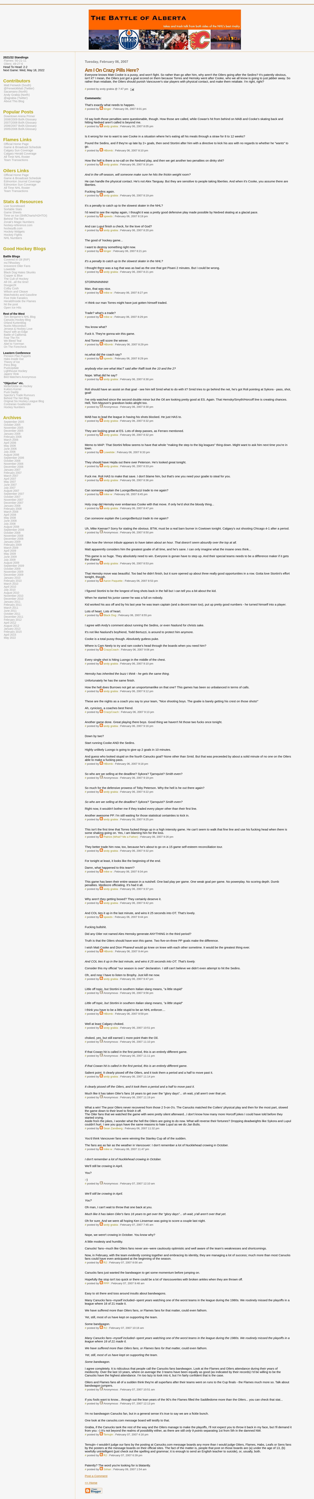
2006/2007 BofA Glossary (20, 125)
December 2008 (13, 538)
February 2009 (13, 544)
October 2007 (12, 496)
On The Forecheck (15, 346)
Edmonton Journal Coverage (22, 181)
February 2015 (13, 631)
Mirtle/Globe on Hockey (18, 386)
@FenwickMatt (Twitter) (19, 88)
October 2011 (12, 613)
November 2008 (13, 535)
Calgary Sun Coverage (18, 150)
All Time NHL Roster (17, 156)
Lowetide (109, 452)
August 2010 (11, 592)
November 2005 (13, 427)
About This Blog (14, 101)
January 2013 (12, 628)
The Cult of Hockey (16, 278)
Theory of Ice (12, 362)
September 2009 (14, 565)
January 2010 (12, 577)
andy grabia (111, 126)
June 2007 (10, 484)
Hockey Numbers (14, 407)
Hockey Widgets (14, 231)
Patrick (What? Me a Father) (121, 836)
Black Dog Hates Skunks (20, 272)
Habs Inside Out (13, 359)
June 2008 (10, 520)
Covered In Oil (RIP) (17, 259)
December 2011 (13, 616)
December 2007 (13, 502)
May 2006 (10, 445)
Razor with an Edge (16, 331)
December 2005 (13, 430)
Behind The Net (14, 218)
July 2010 (10, 589)
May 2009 (10, 553)
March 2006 (11, 439)
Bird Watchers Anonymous (20, 377)
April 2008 (10, 514)
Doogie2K (10, 285)
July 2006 (10, 451)
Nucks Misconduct (15, 325)
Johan (107, 1469)
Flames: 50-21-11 (15, 60)
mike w (108, 292)
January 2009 (12, 541)
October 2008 (12, 532)
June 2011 (10, 610)
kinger (107, 108)
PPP (106, 1283)
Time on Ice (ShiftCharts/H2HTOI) (25, 215)
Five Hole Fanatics (16, 298)
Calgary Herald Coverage (20, 153)
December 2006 (13, 466)
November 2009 (13, 571)
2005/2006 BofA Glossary (20, 129)
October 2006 (12, 460)
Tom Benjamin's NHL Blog (19, 316)
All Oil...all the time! (16, 282)
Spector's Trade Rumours (19, 395)
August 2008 (11, 526)
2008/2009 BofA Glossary (20, 119)
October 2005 (12, 424)
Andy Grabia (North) (17, 94)
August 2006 (11, 454)
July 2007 (10, 487)
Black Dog (110, 615)
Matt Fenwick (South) (17, 85)
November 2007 (13, 499)
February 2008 (13, 508)
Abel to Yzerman (14, 343)
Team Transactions (16, 160)
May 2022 (10, 637)
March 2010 (11, 583)
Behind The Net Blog (16, 398)
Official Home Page (16, 144)
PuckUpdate (11, 368)
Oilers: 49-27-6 (13, 63)
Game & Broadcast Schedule (22, 147)
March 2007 (11, 475)
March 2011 (11, 607)
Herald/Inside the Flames (20, 301)
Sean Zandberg (113, 1128)
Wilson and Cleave (16, 291)
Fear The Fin (11, 337)
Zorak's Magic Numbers (19, 222)
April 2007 (10, 478)
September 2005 (14, 421)
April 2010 (10, 586)
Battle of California (15, 334)
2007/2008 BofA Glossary (20, 122)
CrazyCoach (111, 649)
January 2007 (12, 469)
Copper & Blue (13, 275)
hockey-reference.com (18, 225)
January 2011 (12, 601)
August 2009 (11, 562)
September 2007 (14, 493)
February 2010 (13, 580)
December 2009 (13, 574)
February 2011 (13, 604)
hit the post (11, 304)
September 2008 (14, 529)
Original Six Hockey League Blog (24, 401)
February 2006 (13, 436)
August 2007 (11, 490)
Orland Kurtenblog (15, 322)
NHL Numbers (13, 238)
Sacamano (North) (15, 91)
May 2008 (10, 517)
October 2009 (12, 568)
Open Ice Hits (12, 307)
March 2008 (11, 511)
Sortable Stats (13, 209)
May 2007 (10, 481)
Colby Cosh (11, 288)
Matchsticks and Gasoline (20, 294)
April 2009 (10, 550)
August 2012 (11, 625)
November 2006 (13, 463)
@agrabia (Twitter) (16, 98)
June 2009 (10, 556)
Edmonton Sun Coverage (20, 184)
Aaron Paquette (113, 580)
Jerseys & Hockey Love (18, 328)
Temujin (108, 1434)
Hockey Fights (13, 234)
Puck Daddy (11, 392)
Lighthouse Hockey (15, 371)
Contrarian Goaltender (17, 404)
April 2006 (10, 442)
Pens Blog (10, 365)
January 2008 (12, 505)
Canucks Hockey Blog (17, 319)
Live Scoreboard (14, 206)
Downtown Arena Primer (19, 116)
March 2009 (11, 547)
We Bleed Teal (12, 340)
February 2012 (13, 619)
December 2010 (13, 598)
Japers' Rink (11, 374)
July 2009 (10, 559)
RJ (105, 1262)
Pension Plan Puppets (17, 356)
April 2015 (10, 634)
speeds (108, 216)
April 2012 (10, 622)
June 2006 (10, 448)
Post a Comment (96, 1476)
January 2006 (12, 433)
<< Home (91, 1482)
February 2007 (13, 472)
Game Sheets (12, 212)
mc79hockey (12, 262)
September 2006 (14, 457)
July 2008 (10, 523)
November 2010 (13, 595)
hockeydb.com (13, 228)
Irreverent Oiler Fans (17, 266)
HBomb (108, 150)
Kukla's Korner (13, 389)
